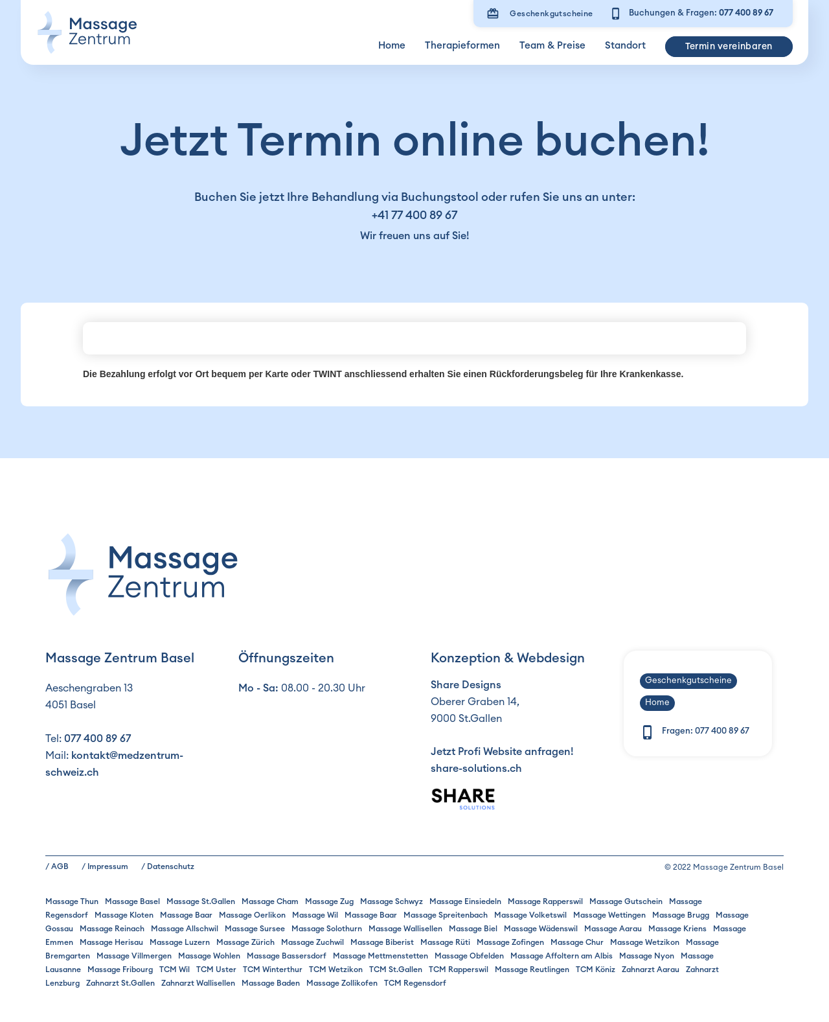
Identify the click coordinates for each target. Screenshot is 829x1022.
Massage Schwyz (391, 901)
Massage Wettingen (609, 915)
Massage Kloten (124, 915)
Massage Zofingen (510, 942)
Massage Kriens (677, 929)
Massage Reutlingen (532, 969)
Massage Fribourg (120, 969)
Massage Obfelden (469, 956)
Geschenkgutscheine (551, 13)
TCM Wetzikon (336, 969)
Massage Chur (577, 942)
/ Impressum (105, 866)
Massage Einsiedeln (465, 901)
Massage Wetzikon (644, 942)
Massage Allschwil (184, 929)
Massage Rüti (445, 942)
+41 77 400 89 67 (414, 215)
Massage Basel (132, 901)
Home (391, 46)
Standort (625, 46)
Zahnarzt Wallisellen (198, 983)
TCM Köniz (595, 969)
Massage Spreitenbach (445, 915)
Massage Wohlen (209, 956)
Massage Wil (315, 915)
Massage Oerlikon (252, 915)
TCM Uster (216, 969)
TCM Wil (174, 969)
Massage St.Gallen (200, 901)
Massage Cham (270, 901)
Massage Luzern (180, 942)
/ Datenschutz (167, 866)
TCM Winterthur (272, 969)
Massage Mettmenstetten (380, 956)
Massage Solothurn (326, 929)
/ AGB (57, 866)
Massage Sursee (255, 929)
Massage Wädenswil (541, 929)
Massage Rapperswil (545, 901)
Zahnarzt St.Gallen (120, 983)
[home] (86, 32)
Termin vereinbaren (729, 46)
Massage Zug (329, 901)
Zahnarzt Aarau (650, 969)
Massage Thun (71, 901)
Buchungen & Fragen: (701, 13)
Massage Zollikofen (342, 983)
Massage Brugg (680, 915)
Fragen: (705, 731)
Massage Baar (186, 915)
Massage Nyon (646, 956)
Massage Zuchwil (312, 942)
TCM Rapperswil (458, 969)
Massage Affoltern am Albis (561, 956)
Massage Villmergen (134, 956)
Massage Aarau (613, 929)
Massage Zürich (245, 942)
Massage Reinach (112, 929)
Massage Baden (271, 983)
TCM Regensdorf (415, 983)
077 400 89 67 (97, 739)
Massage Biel (473, 929)
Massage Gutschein (626, 901)
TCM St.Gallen (395, 969)
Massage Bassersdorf (286, 956)
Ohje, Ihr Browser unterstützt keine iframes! (414, 338)
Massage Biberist (382, 942)
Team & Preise (552, 46)
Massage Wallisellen (405, 929)
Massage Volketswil (530, 915)
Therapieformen (462, 46)
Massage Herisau (111, 942)
